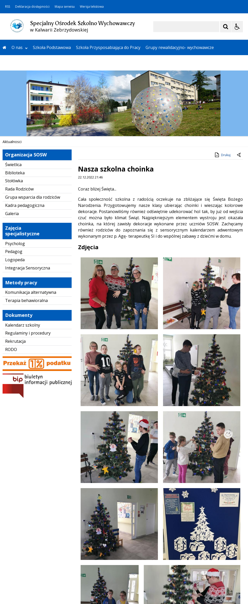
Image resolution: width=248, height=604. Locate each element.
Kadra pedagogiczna (24, 205)
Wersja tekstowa (92, 6)
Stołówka (14, 181)
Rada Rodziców (19, 189)
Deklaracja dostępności (32, 6)
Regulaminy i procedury (28, 333)
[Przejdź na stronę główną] (4, 47)
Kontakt (61, 63)
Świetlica (13, 164)
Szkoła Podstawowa (52, 47)
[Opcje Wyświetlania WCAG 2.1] (237, 26)
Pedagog (13, 251)
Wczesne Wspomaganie (25, 63)
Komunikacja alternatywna (30, 292)
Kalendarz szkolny (22, 325)
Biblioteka (15, 173)
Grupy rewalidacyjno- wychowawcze (180, 47)
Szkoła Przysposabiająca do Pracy (108, 47)
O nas (20, 47)
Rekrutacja (15, 341)
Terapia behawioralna (26, 300)
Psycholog (15, 243)
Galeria (12, 213)
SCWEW (81, 63)
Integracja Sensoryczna (27, 268)
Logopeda (15, 260)
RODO (11, 349)
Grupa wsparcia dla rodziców (32, 197)
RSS (7, 6)
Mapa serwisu (65, 6)
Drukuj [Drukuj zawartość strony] (222, 155)
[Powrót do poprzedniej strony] (239, 155)
